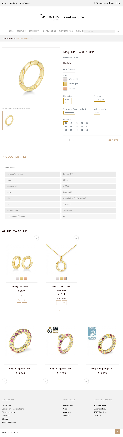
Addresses (67, 412)
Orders (65, 409)
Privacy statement (8, 412)
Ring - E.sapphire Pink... (20, 368)
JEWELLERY (34, 31)
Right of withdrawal (9, 422)
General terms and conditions (13, 409)
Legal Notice (6, 405)
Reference (67, 58)
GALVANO (80, 31)
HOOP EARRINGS (49, 31)
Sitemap (5, 419)
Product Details (14, 156)
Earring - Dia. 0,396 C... (22, 286)
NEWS (11, 31)
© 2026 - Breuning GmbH (10, 433)
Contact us (6, 416)
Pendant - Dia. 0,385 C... (61, 286)
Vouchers (66, 416)
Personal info (68, 405)
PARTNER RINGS (66, 31)
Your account (70, 400)
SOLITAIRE (21, 31)
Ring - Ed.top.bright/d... (102, 368)
